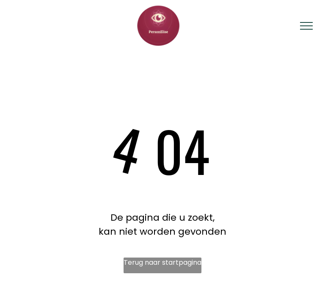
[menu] (306, 26)
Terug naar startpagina (162, 262)
